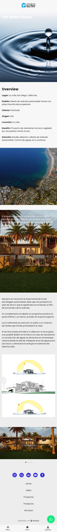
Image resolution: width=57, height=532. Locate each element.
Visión (28, 490)
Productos (29, 503)
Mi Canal (28, 510)
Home (28, 483)
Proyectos (29, 497)
